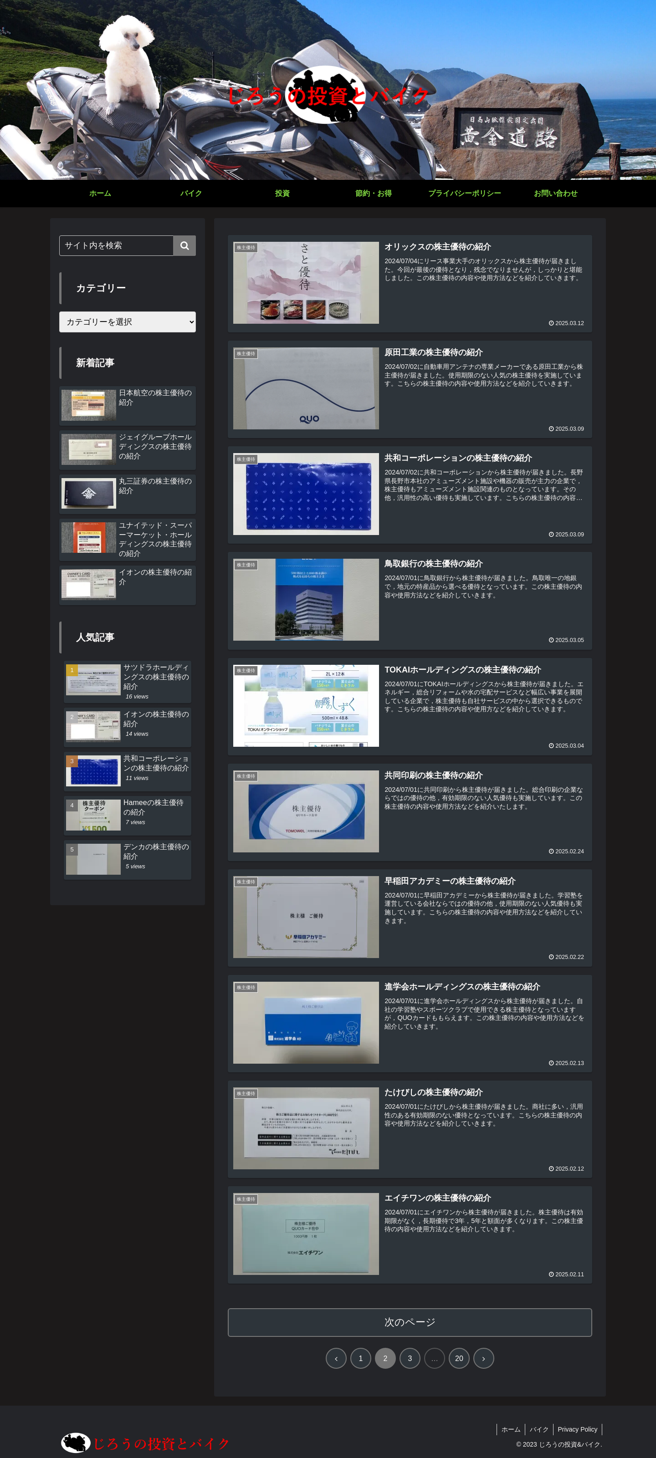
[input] (127, 245)
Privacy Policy (577, 1429)
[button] (184, 245)
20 (459, 1359)
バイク (538, 1429)
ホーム (509, 1429)
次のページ (410, 1322)
